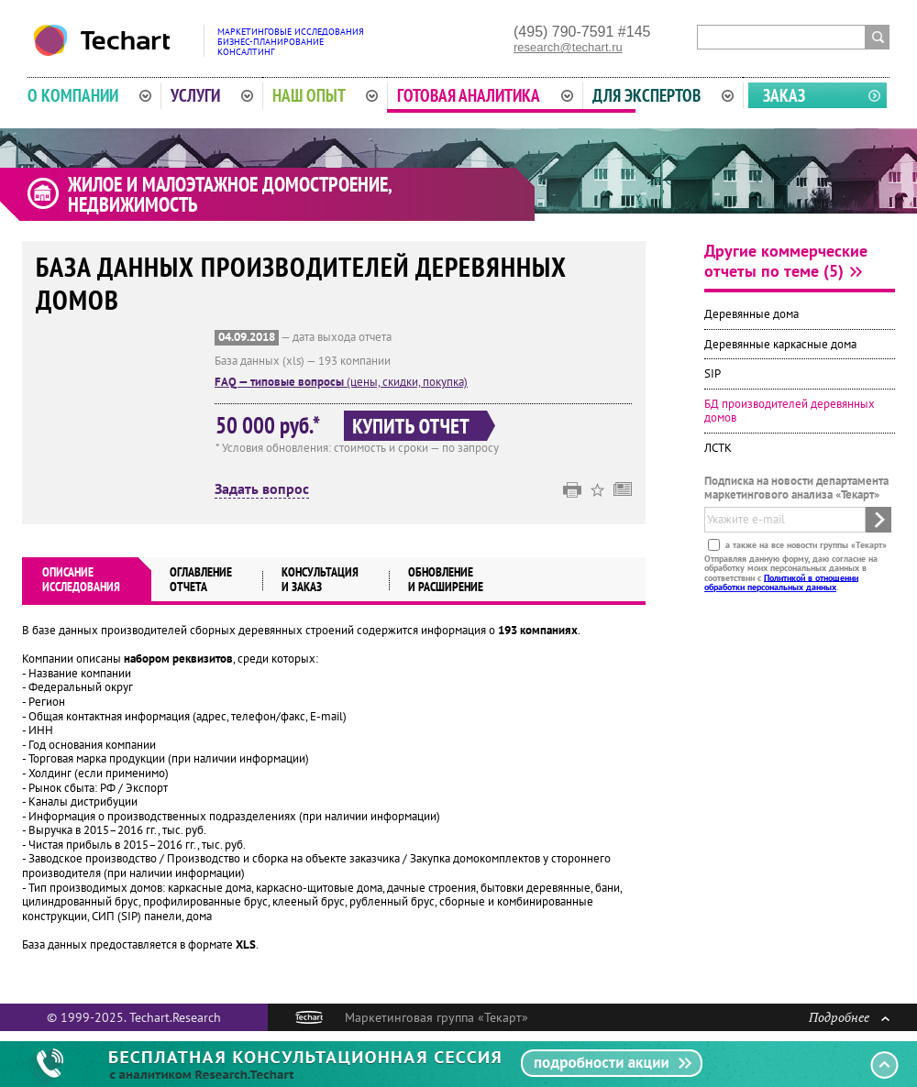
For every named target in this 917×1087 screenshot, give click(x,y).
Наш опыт (325, 95)
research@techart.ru (568, 47)
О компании (89, 95)
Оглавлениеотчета (201, 579)
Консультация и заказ (320, 579)
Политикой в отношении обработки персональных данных (781, 581)
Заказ (784, 95)
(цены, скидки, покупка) (341, 382)
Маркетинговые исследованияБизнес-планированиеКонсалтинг (290, 42)
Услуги (212, 95)
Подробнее (849, 1017)
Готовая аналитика (485, 95)
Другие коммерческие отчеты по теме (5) (785, 260)
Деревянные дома (751, 314)
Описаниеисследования (81, 579)
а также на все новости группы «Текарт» (805, 544)
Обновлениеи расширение (445, 579)
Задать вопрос (262, 489)
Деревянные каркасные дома (780, 344)
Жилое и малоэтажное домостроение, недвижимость (230, 194)
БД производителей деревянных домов (789, 411)
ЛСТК (718, 448)
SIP (712, 373)
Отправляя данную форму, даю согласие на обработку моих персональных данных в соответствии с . (791, 572)
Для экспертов (663, 95)
